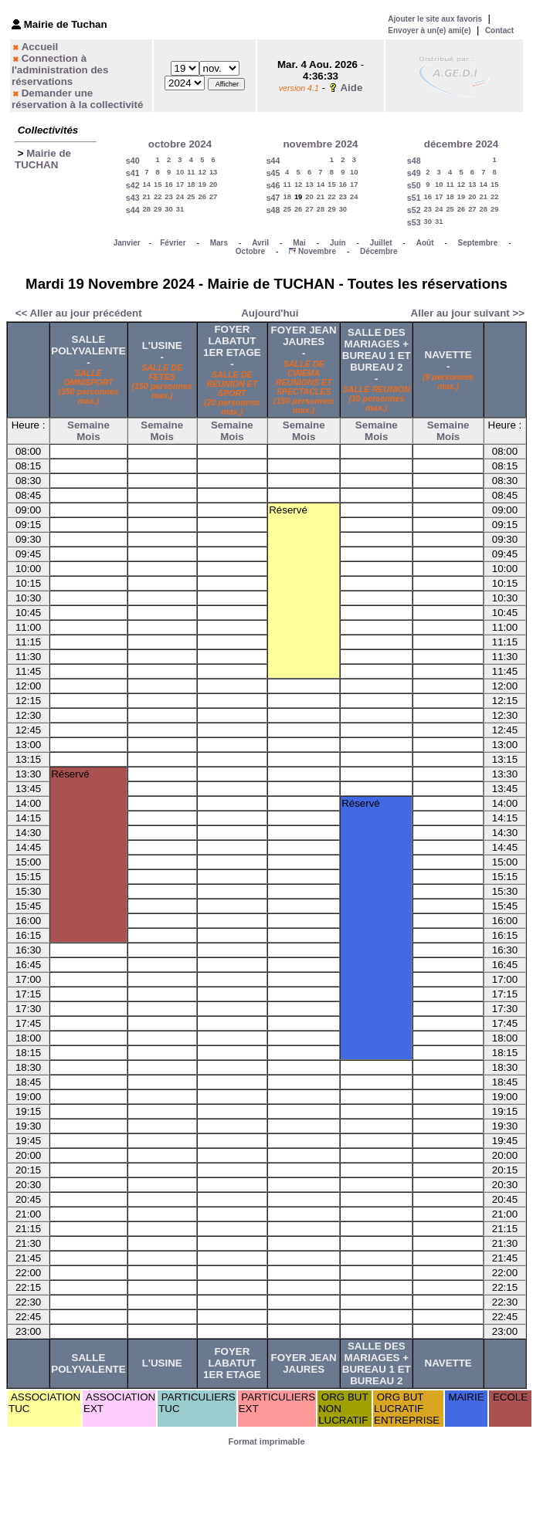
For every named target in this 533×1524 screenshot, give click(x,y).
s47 (273, 197)
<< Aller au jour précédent (78, 313)
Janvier (127, 243)
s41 (133, 173)
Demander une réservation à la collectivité (77, 98)
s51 (414, 197)
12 (202, 172)
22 (157, 197)
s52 (414, 210)
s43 (133, 197)
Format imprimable (266, 1441)
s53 (414, 222)
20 (213, 184)
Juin (338, 243)
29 (157, 209)
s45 (273, 173)
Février (172, 243)
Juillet (381, 243)
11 (191, 172)
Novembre (317, 251)
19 (202, 184)
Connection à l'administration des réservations (60, 69)
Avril (260, 243)
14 (147, 184)
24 (180, 197)
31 (180, 209)
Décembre (378, 251)
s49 (414, 173)
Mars (219, 243)
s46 (273, 185)
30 (168, 209)
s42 (133, 185)
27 (213, 197)
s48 (273, 210)
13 (213, 172)
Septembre (478, 243)
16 (168, 184)
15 (157, 184)
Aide (351, 87)
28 (147, 209)
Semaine (88, 425)
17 (180, 184)
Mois (88, 436)
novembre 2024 (320, 144)
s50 (414, 185)
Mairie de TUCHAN (43, 159)
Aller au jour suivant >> (468, 313)
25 (191, 197)
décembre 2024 (461, 144)
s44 (133, 210)
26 (202, 197)
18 (191, 184)
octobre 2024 (180, 144)
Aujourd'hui (269, 313)
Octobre (250, 251)
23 (168, 197)
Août (425, 243)
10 (180, 172)
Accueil (40, 46)
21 (147, 197)
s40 (133, 160)
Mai (299, 243)
